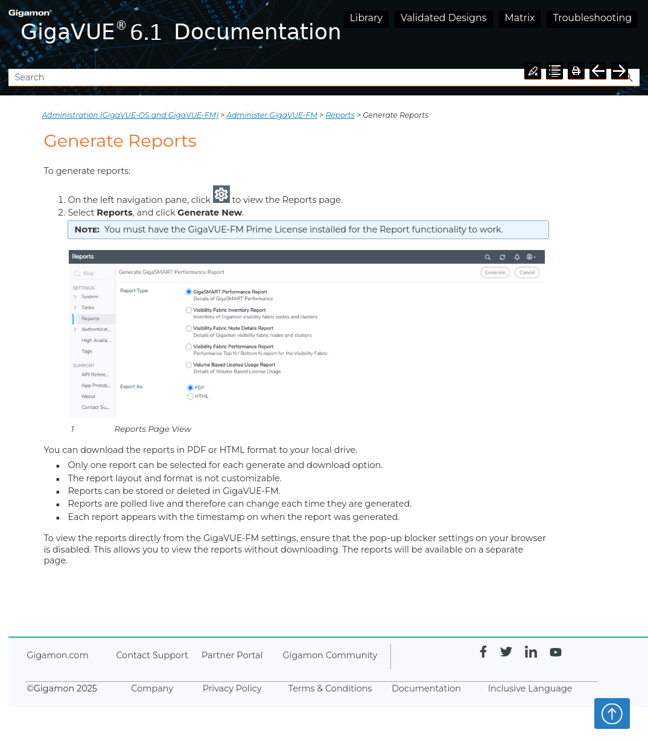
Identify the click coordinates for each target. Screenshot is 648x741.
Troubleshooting (592, 18)
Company (152, 688)
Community (329, 655)
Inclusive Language (530, 688)
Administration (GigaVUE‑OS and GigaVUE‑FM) (130, 115)
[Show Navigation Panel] (632, 34)
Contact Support (152, 655)
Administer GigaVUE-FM (272, 115)
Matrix (520, 18)
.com (57, 655)
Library (366, 18)
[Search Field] (323, 77)
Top (612, 713)
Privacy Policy (232, 688)
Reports (339, 115)
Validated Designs (444, 18)
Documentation (426, 688)
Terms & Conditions (330, 688)
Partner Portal (232, 655)
